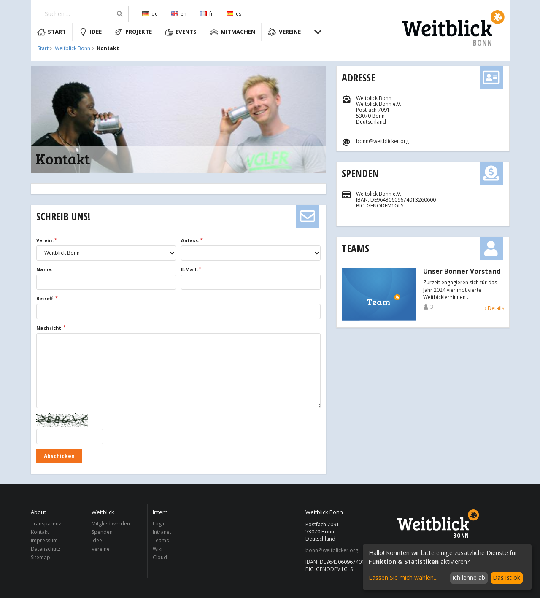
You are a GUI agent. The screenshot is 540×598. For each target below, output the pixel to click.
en (178, 13)
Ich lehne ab (468, 578)
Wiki (157, 548)
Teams (355, 248)
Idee (90, 32)
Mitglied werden (111, 524)
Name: (44, 269)
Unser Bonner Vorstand (462, 271)
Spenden (360, 173)
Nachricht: (49, 328)
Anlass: (190, 240)
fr (206, 13)
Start (51, 32)
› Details (494, 308)
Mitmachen (232, 32)
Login (159, 524)
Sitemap (40, 557)
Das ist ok (506, 578)
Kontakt (40, 532)
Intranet (162, 532)
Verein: (45, 240)
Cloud (160, 557)
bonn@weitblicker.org (331, 550)
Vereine (284, 32)
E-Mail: (189, 269)
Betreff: (45, 298)
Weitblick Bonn (72, 48)
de (150, 13)
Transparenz (46, 524)
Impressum (44, 540)
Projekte (133, 32)
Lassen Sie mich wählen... (403, 577)
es (234, 13)
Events (181, 32)
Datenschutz (45, 548)
